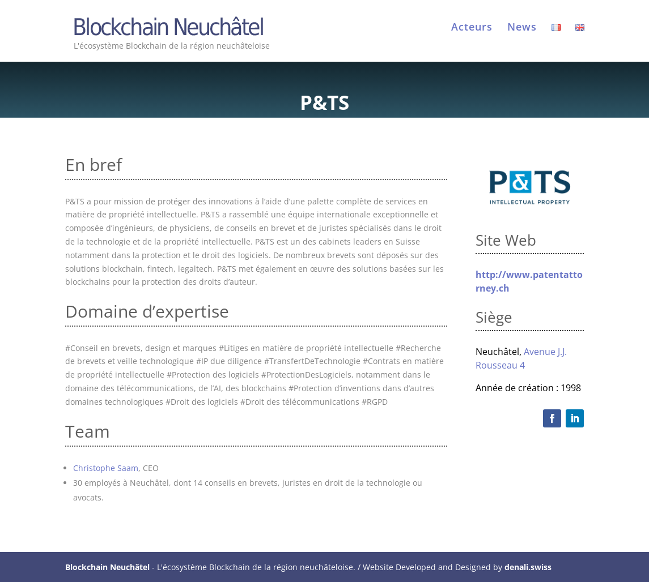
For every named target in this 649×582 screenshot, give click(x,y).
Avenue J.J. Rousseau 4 (521, 358)
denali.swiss (528, 567)
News (522, 28)
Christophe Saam (105, 468)
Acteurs (472, 28)
